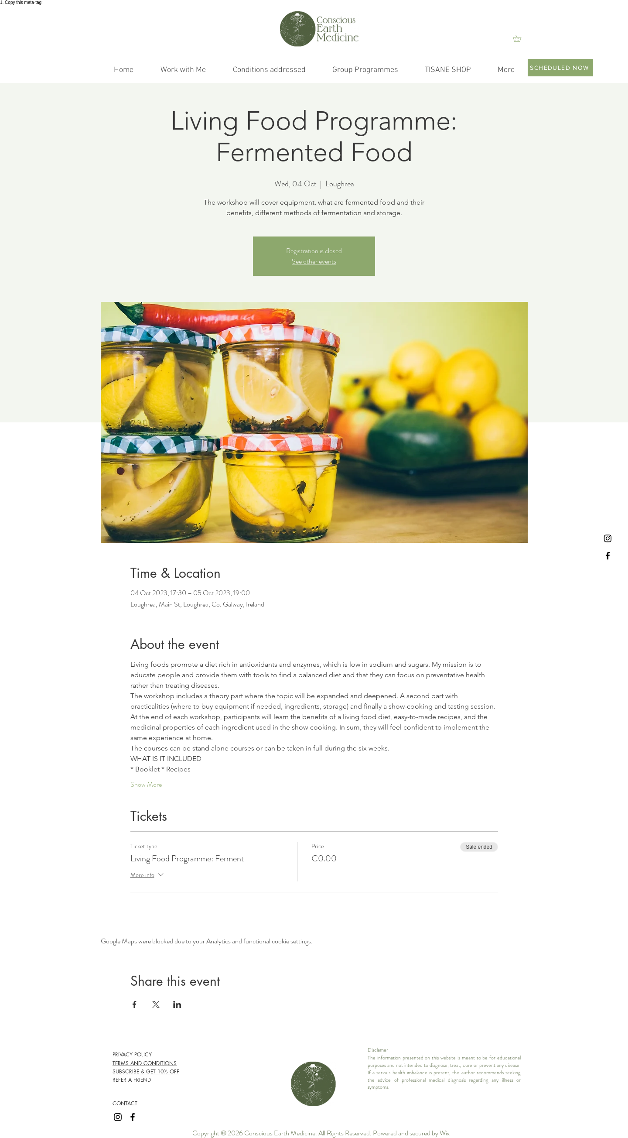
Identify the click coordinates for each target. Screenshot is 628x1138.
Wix (445, 1133)
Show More (146, 784)
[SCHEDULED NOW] (560, 67)
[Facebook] (608, 556)
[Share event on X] (156, 1004)
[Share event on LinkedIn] (177, 1004)
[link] (520, 38)
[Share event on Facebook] (134, 1004)
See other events (314, 261)
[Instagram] (608, 538)
